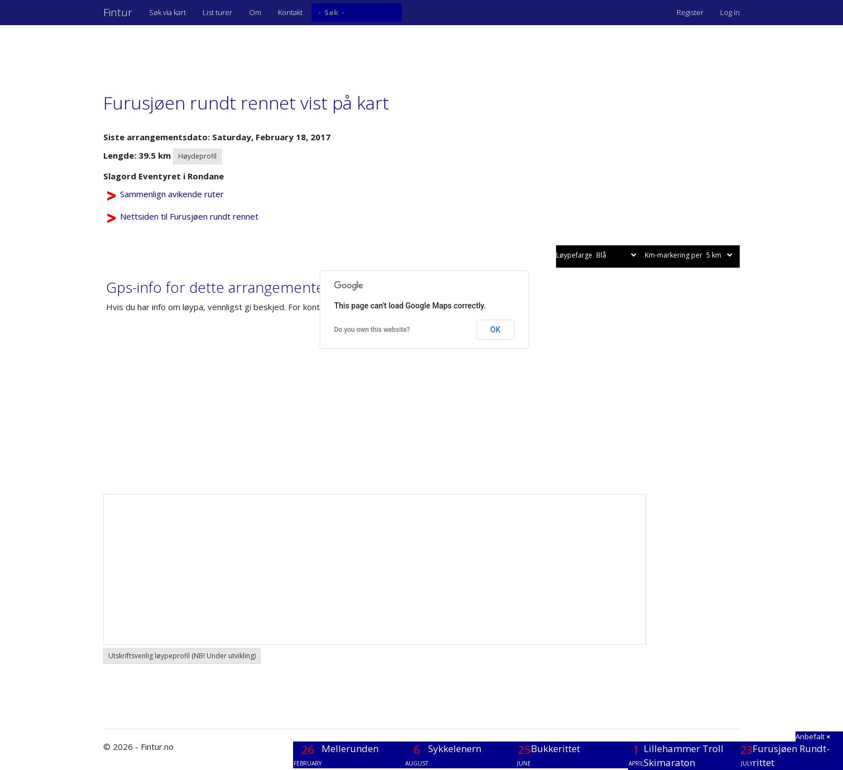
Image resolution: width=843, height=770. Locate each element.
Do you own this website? (372, 330)
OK (495, 329)
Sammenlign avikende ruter (172, 193)
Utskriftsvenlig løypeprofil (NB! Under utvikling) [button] (182, 655)
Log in (730, 12)
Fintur (117, 12)
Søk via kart (167, 12)
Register (690, 12)
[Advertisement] (306, 53)
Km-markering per (689, 255)
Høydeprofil (197, 156)
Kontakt (290, 12)
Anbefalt (813, 736)
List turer (217, 12)
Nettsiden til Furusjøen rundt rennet (189, 216)
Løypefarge (597, 255)
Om (255, 12)
